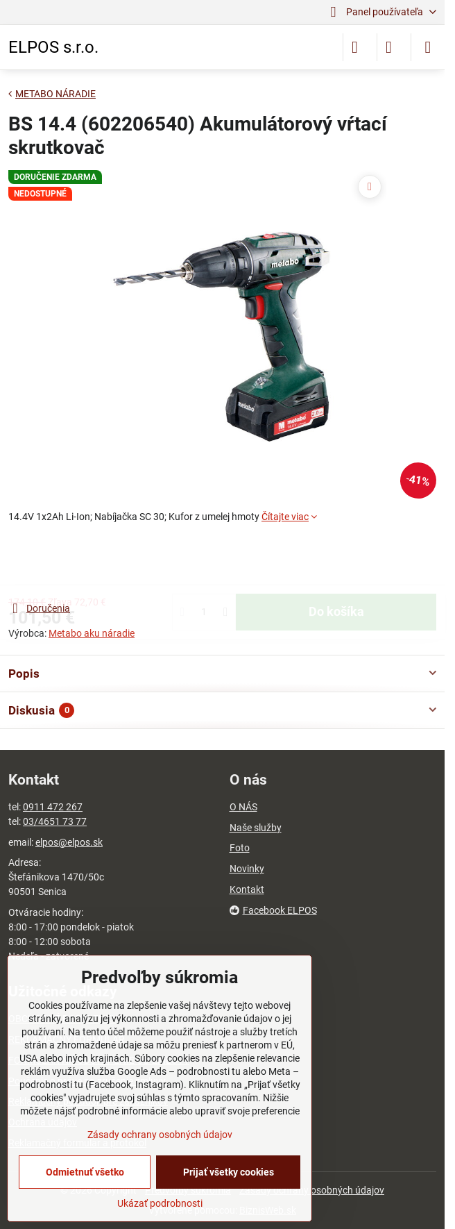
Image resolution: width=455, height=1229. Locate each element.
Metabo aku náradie (92, 633)
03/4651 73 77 (55, 821)
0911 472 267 (53, 806)
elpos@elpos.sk (69, 842)
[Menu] (428, 47)
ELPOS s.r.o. (53, 47)
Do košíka (336, 562)
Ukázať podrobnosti (160, 1203)
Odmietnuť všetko (85, 1172)
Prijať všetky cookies (228, 1172)
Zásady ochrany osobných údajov (159, 1134)
